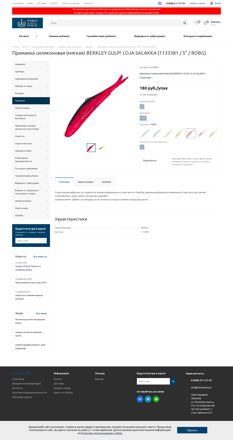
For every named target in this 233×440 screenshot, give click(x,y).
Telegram (148, 399)
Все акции (41, 313)
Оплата (58, 379)
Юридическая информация (26, 383)
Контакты (17, 388)
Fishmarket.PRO (21, 373)
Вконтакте (140, 399)
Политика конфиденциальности (29, 392)
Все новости (40, 256)
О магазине (18, 379)
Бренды (99, 379)
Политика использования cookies (101, 433)
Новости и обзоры (63, 392)
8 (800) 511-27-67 (201, 380)
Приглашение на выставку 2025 (30, 282)
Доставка (59, 383)
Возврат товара (62, 388)
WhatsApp (156, 399)
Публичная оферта (22, 397)
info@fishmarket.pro (201, 387)
